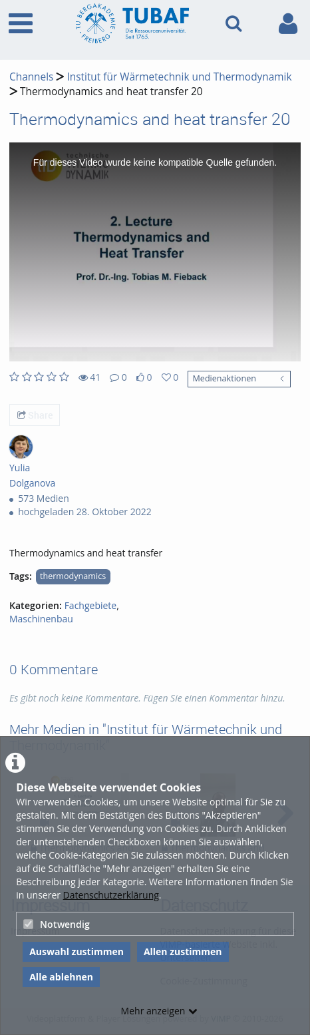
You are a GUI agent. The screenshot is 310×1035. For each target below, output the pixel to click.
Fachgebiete (91, 605)
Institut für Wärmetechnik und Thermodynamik (179, 77)
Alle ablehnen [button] (61, 976)
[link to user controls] (288, 23)
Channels (31, 77)
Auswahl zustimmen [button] (76, 951)
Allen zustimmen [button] (183, 951)
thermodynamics (73, 576)
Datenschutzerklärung (111, 895)
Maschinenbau (41, 618)
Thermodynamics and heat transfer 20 (111, 92)
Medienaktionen (223, 378)
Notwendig (56, 924)
